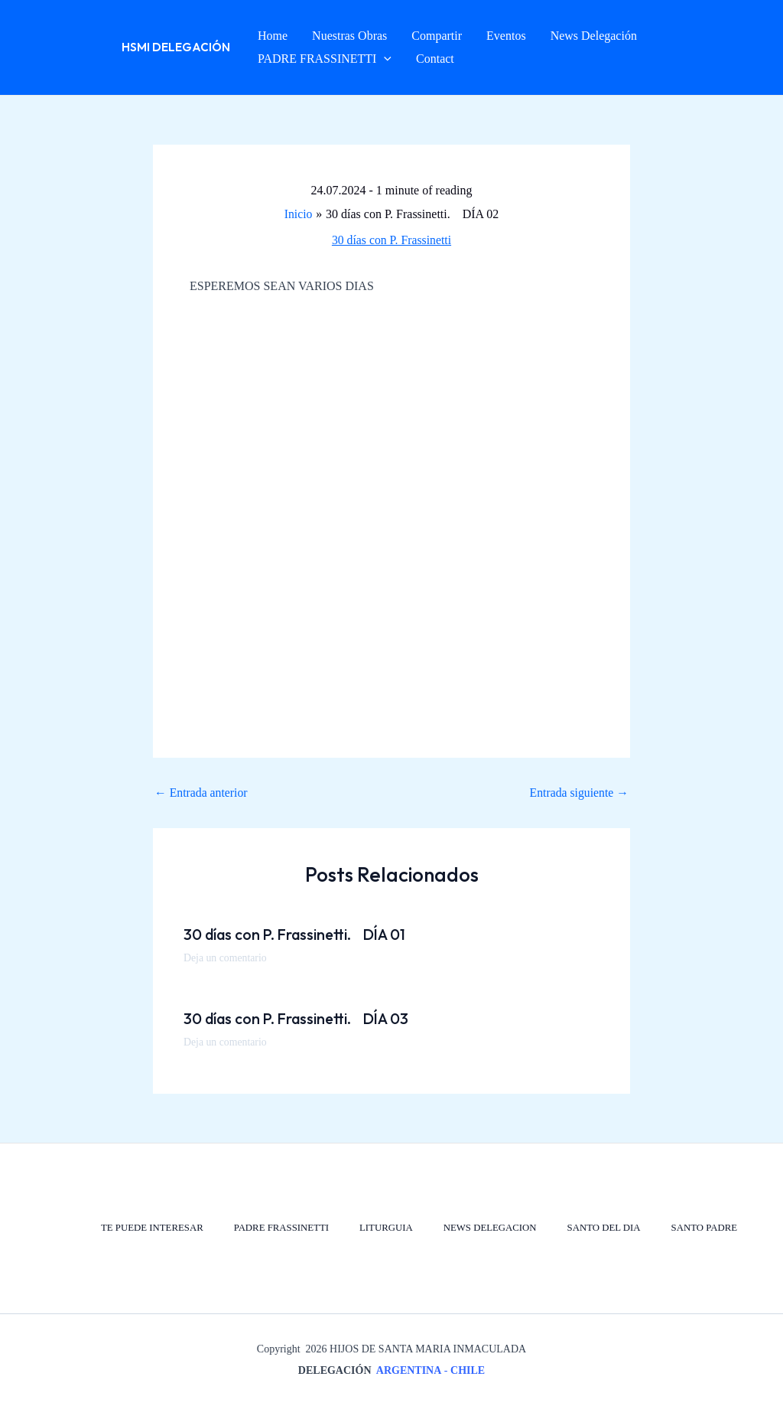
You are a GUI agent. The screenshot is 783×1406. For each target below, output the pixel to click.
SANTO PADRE (703, 1228)
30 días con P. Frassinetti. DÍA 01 (300, 934)
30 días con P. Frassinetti (392, 239)
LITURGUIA (382, 1228)
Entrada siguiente (578, 793)
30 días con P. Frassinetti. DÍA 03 (301, 1018)
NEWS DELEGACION (487, 1228)
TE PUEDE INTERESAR (145, 1228)
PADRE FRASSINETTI (276, 1228)
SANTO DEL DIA (602, 1228)
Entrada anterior (201, 793)
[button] (384, 58)
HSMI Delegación (176, 47)
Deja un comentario (226, 958)
